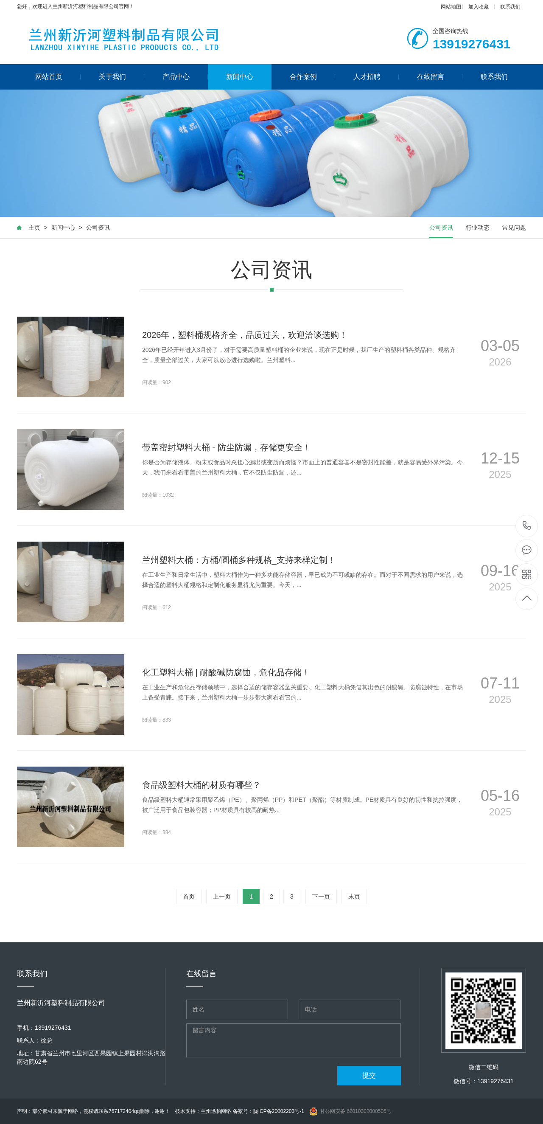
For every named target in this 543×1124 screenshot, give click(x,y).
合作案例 (312, 76)
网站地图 (451, 7)
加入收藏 (478, 7)
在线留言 (439, 76)
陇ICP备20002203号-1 (278, 1111)
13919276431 (527, 526)
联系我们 (510, 7)
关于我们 (121, 76)
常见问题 (514, 227)
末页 (354, 896)
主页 (34, 227)
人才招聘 (376, 76)
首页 (189, 896)
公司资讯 (98, 227)
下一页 (321, 896)
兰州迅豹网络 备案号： (227, 1111)
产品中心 (185, 76)
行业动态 (478, 227)
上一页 (222, 896)
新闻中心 (239, 76)
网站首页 (58, 76)
